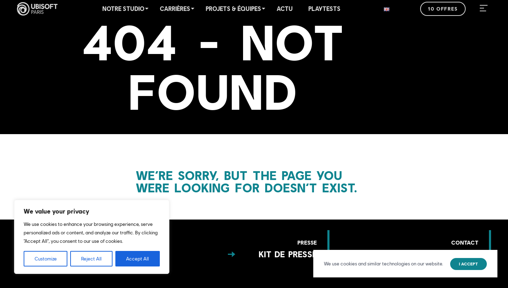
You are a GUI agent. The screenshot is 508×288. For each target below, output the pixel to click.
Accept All (137, 259)
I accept (468, 264)
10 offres (443, 9)
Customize (46, 259)
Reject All (91, 259)
